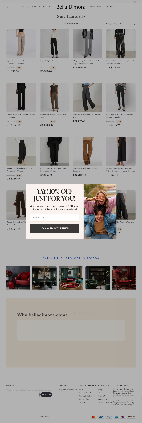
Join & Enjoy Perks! (54, 228)
